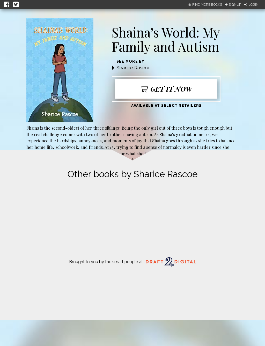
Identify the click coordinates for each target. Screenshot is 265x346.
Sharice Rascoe (133, 67)
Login (251, 4)
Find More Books (205, 4)
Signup (233, 4)
